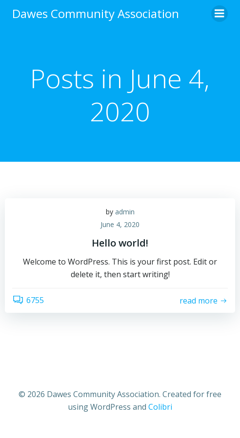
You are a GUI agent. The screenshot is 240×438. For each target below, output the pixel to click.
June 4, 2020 (120, 224)
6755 (28, 300)
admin (125, 211)
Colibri (160, 406)
